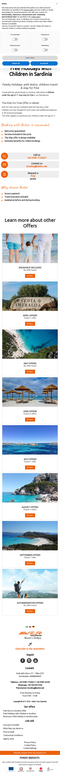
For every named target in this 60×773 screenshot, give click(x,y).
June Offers (30, 411)
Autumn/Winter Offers (30, 603)
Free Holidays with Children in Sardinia (19, 713)
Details (30, 276)
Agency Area (8, 739)
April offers (30, 315)
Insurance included (30, 268)
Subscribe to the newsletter (30, 648)
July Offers (30, 459)
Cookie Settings (30, 748)
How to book (8, 732)
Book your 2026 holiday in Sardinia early (20, 716)
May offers (30, 363)
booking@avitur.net (36, 166)
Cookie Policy (30, 745)
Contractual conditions (13, 735)
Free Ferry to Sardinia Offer (14, 711)
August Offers (30, 507)
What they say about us (13, 728)
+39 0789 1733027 (36, 157)
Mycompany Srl (39, 753)
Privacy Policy (30, 742)
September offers (30, 555)
